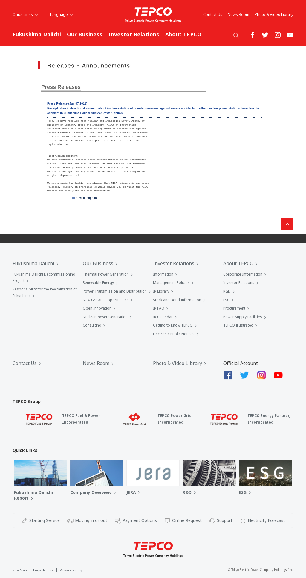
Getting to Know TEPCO (173, 325)
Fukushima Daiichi (37, 34)
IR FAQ (158, 308)
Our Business (84, 34)
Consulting (92, 325)
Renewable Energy (98, 282)
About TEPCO (183, 34)
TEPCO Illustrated (238, 325)
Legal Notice (43, 570)
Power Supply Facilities (242, 316)
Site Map (20, 570)
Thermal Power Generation (106, 274)
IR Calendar (163, 316)
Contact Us (212, 14)
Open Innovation (97, 308)
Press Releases (61, 87)
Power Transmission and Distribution (115, 291)
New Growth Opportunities (106, 299)
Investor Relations (133, 34)
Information (163, 274)
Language (61, 14)
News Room (238, 14)
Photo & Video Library (274, 14)
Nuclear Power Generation (105, 316)
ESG (226, 299)
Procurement (234, 308)
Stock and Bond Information (177, 299)
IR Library (161, 291)
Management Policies (171, 282)
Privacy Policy (71, 570)
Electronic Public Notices (174, 333)
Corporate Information (242, 274)
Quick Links (25, 14)
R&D (227, 291)
